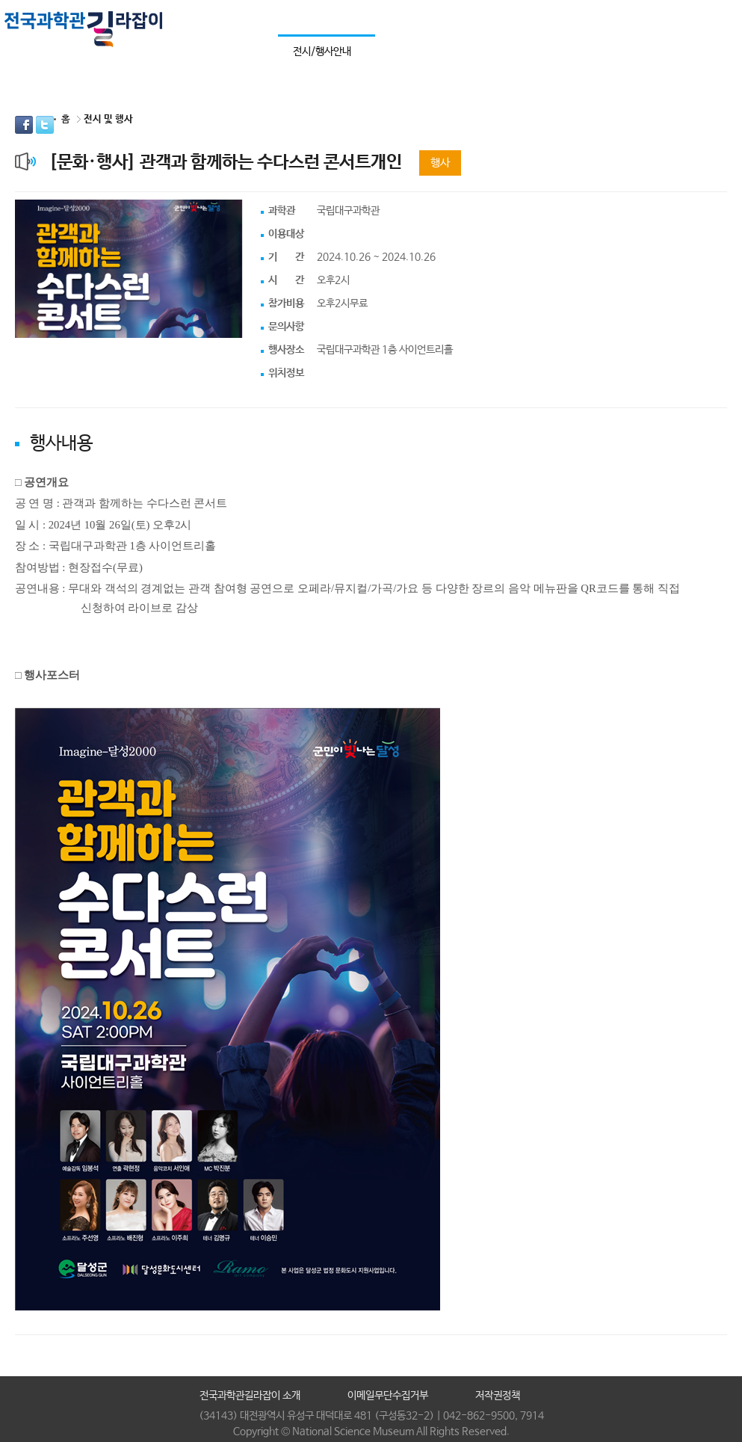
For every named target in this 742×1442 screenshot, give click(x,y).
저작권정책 (497, 1396)
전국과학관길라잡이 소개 (250, 1396)
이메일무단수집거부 (387, 1396)
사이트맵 (714, 16)
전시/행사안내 (322, 52)
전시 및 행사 (108, 119)
